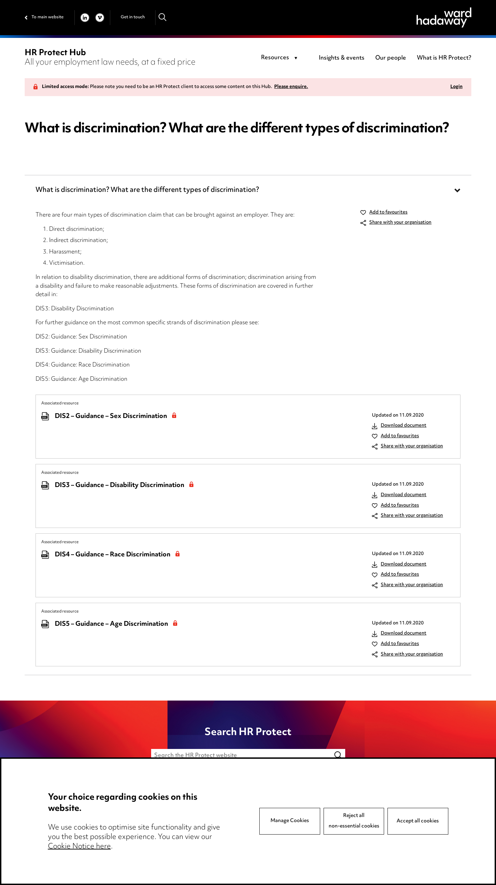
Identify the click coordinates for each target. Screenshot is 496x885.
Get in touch (133, 17)
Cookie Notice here (79, 846)
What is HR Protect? (444, 58)
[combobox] (280, 58)
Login (456, 87)
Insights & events (341, 58)
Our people (390, 58)
